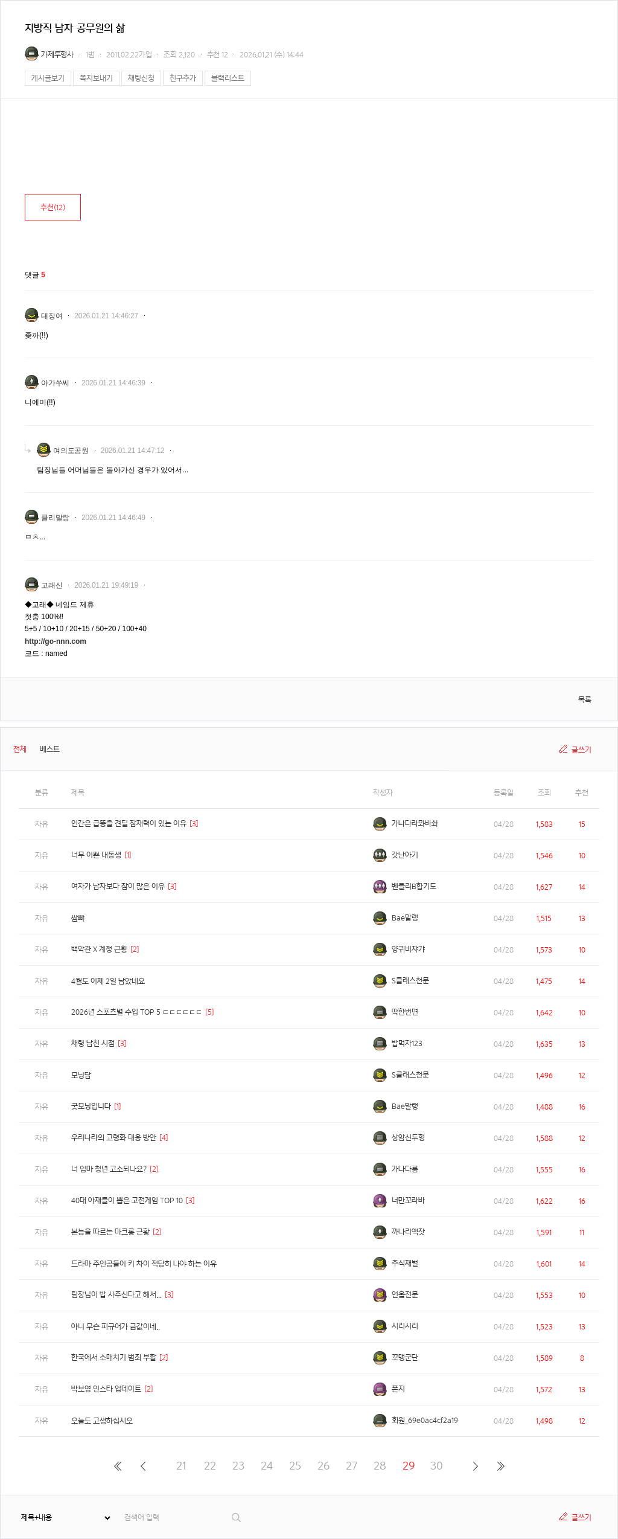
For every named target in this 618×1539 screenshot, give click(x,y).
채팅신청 (141, 78)
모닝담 (81, 1075)
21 (181, 1465)
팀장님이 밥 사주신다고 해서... (116, 1294)
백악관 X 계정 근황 (99, 949)
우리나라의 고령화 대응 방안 (113, 1137)
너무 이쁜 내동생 (96, 854)
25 (295, 1465)
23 (238, 1465)
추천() (52, 207)
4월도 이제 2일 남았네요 (108, 981)
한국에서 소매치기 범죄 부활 (113, 1357)
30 (436, 1465)
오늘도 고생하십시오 (102, 1420)
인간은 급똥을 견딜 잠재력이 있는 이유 (128, 823)
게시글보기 (48, 78)
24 (267, 1465)
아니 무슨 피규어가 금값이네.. (115, 1326)
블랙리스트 (227, 78)
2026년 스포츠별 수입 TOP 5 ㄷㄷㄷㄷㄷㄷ (136, 1012)
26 (323, 1465)
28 (380, 1465)
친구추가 (183, 78)
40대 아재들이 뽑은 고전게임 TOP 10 (127, 1200)
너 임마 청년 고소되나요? (109, 1169)
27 (351, 1465)
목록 (584, 699)
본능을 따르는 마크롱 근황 (110, 1231)
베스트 (50, 749)
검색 (237, 1518)
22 (210, 1465)
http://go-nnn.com (55, 641)
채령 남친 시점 (93, 1043)
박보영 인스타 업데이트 (106, 1388)
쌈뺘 (77, 918)
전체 (20, 749)
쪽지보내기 (96, 78)
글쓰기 (581, 749)
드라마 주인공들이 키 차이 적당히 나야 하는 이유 (144, 1263)
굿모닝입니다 (91, 1106)
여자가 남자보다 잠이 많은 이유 (118, 886)
